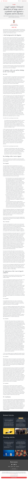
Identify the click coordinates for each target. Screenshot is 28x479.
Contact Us (17, 466)
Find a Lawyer (14, 468)
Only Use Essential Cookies (14, 475)
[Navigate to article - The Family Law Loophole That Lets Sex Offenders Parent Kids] (8, 448)
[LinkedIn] (14, 464)
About (9, 466)
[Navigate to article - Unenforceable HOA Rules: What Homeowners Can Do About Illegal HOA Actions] (21, 448)
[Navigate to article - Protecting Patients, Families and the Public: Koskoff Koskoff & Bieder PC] (21, 426)
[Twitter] (16, 464)
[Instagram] (13, 464)
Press (14, 466)
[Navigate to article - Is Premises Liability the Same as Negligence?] (8, 426)
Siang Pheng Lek (14, 24)
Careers (12, 466)
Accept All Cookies (14, 477)
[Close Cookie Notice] (27, 471)
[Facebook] (11, 464)
